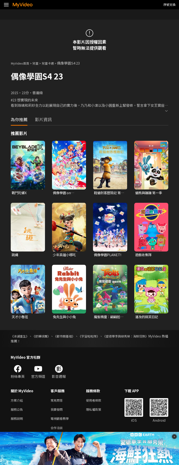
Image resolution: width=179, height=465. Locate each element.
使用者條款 (97, 401)
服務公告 (18, 411)
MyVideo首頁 (21, 63)
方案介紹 (18, 401)
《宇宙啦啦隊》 (102, 337)
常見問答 (58, 401)
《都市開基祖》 (73, 337)
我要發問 (58, 411)
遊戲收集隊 (144, 255)
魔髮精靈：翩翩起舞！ (108, 317)
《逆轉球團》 (46, 337)
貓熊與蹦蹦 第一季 (149, 192)
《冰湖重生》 (20, 337)
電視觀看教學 (61, 421)
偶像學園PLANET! (108, 255)
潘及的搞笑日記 (147, 317)
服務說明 (18, 421)
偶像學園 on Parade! (62, 193)
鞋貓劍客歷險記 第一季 (108, 193)
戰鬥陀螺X (20, 192)
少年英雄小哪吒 (65, 255)
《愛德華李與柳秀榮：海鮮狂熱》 (143, 337)
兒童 (38, 63)
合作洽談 (58, 430)
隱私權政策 (97, 411)
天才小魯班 (20, 317)
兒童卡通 (52, 63)
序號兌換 (169, 4)
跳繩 (15, 255)
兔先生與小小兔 (65, 317)
